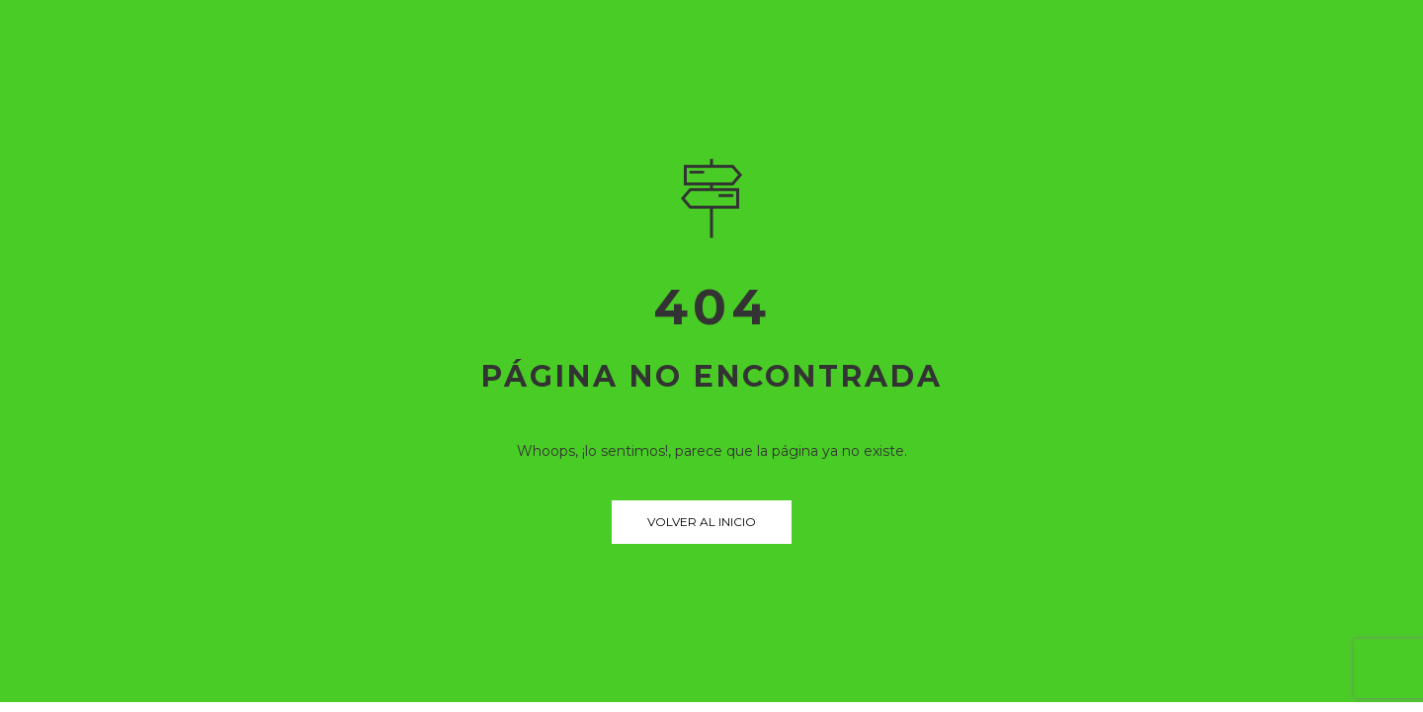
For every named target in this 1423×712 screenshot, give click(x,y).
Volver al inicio (701, 521)
